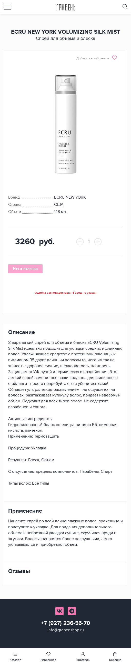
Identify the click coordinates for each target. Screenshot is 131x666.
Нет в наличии (25, 268)
